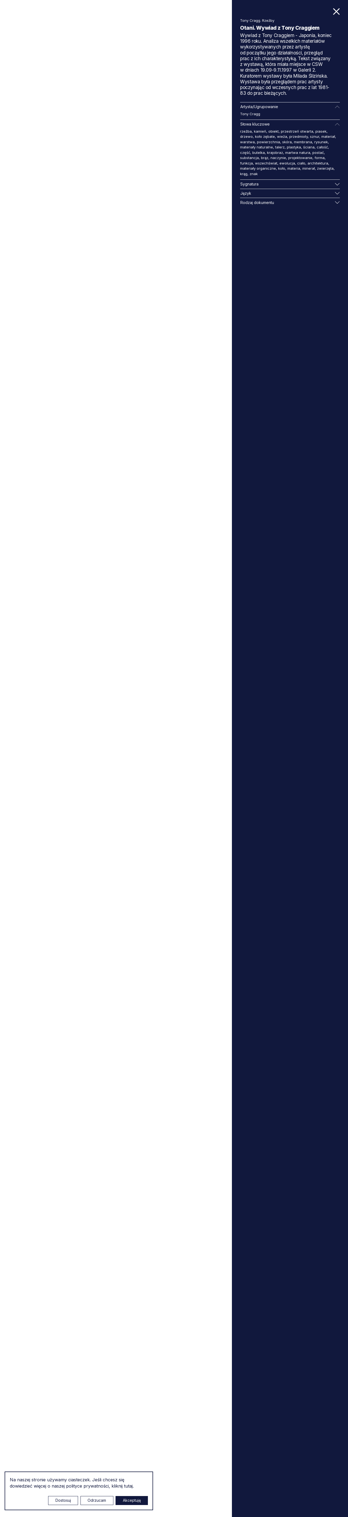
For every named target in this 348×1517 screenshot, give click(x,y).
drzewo (246, 136)
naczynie (278, 158)
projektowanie (300, 158)
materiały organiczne (258, 168)
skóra (287, 142)
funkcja (246, 163)
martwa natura (297, 152)
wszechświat (266, 163)
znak (254, 174)
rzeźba (246, 131)
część (245, 152)
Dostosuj (63, 1500)
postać (318, 152)
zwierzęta (325, 168)
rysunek (321, 142)
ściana (309, 147)
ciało (301, 163)
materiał (328, 136)
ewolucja (287, 163)
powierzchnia (268, 142)
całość (322, 147)
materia (293, 168)
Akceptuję (132, 1500)
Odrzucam (97, 1500)
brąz (264, 158)
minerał (308, 168)
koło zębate (265, 136)
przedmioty (298, 136)
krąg (243, 174)
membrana (303, 142)
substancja (249, 158)
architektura (317, 163)
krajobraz (275, 152)
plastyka (294, 147)
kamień (260, 131)
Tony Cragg (250, 114)
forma (320, 158)
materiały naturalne (256, 147)
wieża (282, 136)
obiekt (273, 131)
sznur (314, 136)
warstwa (247, 142)
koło (281, 168)
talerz (280, 147)
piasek (321, 131)
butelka (258, 152)
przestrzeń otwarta (297, 131)
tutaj (128, 1486)
